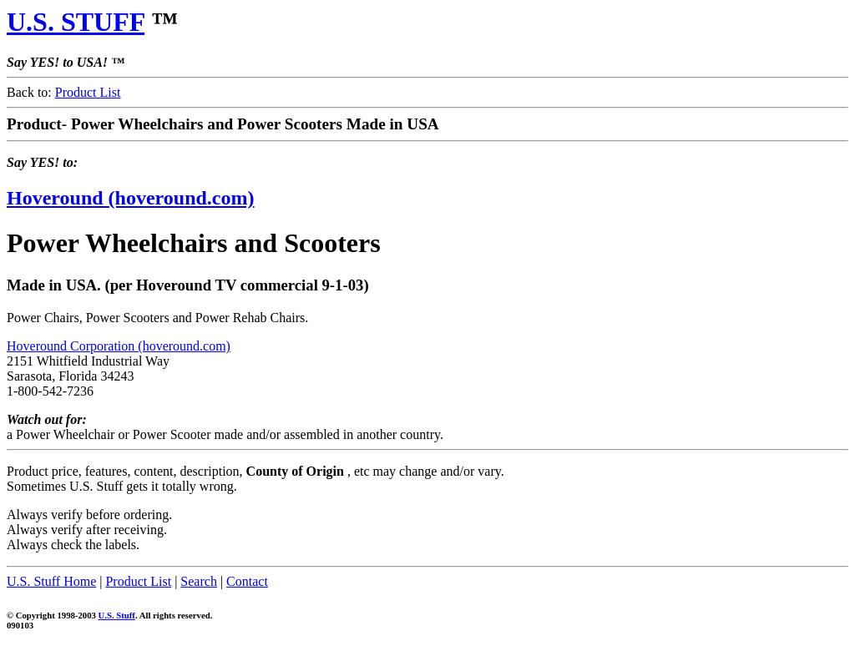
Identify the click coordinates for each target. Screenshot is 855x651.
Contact (247, 581)
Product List (88, 92)
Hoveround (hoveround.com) (130, 198)
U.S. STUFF (75, 22)
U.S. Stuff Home (51, 581)
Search (198, 581)
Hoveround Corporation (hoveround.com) (118, 346)
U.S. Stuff (117, 615)
